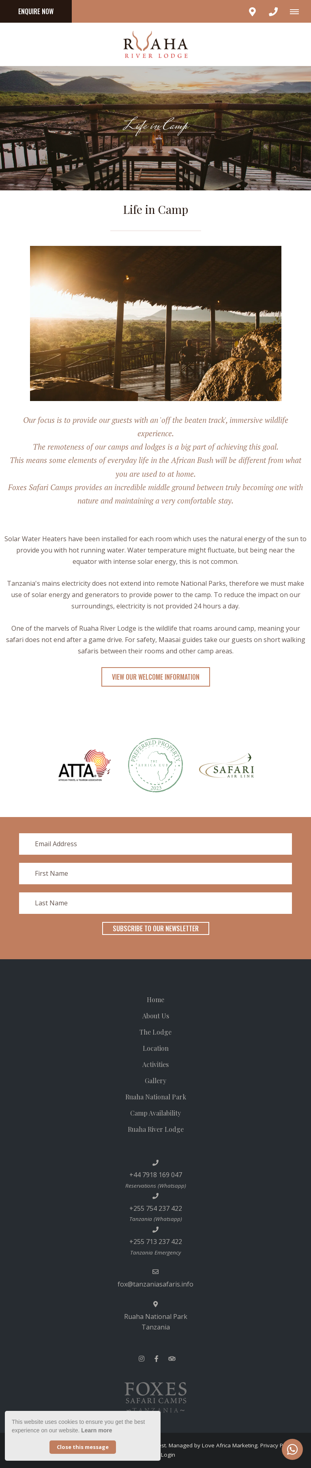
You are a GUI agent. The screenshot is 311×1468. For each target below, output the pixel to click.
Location (156, 1048)
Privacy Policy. (278, 1445)
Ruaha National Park (155, 1096)
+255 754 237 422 (155, 1208)
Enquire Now (36, 11)
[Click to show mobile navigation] (297, 11)
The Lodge (155, 1032)
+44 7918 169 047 (155, 1174)
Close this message (83, 1447)
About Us (155, 1015)
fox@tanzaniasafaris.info (155, 1284)
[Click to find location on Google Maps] (252, 11)
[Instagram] (141, 1358)
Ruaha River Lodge (156, 1129)
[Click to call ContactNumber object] (273, 11)
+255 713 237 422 (155, 1241)
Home (155, 999)
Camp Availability (155, 1113)
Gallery (155, 1080)
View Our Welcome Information (155, 677)
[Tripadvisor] (171, 1358)
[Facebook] (156, 1358)
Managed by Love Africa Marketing (213, 1445)
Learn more (96, 1430)
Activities (155, 1064)
